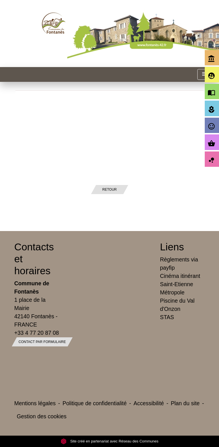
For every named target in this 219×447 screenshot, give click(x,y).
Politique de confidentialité (94, 403)
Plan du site (185, 403)
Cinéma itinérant (180, 276)
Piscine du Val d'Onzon (177, 305)
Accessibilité (148, 403)
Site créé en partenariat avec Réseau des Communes (110, 441)
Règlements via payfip (179, 263)
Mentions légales (35, 403)
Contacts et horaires (34, 258)
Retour (109, 190)
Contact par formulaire (42, 342)
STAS (167, 317)
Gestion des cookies (41, 416)
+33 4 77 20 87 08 (36, 333)
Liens (172, 246)
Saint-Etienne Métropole (176, 288)
